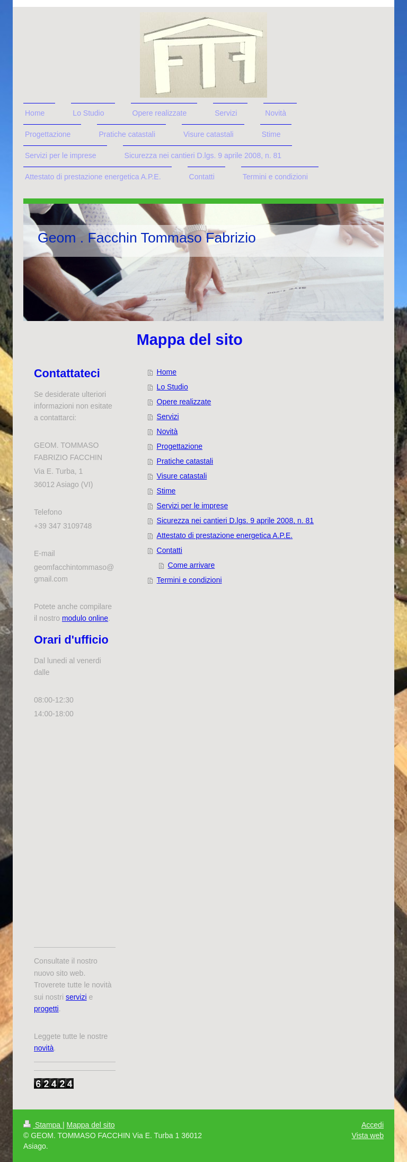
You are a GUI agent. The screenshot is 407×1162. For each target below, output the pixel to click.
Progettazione (179, 446)
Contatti (169, 550)
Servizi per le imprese (192, 505)
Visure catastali (182, 476)
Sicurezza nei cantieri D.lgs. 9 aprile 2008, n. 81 (235, 520)
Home (166, 372)
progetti (46, 1008)
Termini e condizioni (189, 580)
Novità (167, 431)
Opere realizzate (184, 401)
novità (44, 1048)
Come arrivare (191, 565)
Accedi (372, 1125)
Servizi (168, 416)
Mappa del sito (91, 1125)
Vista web (368, 1135)
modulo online (85, 618)
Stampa (43, 1125)
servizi (76, 997)
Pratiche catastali (185, 461)
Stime (166, 491)
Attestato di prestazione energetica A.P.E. (225, 535)
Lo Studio (172, 387)
